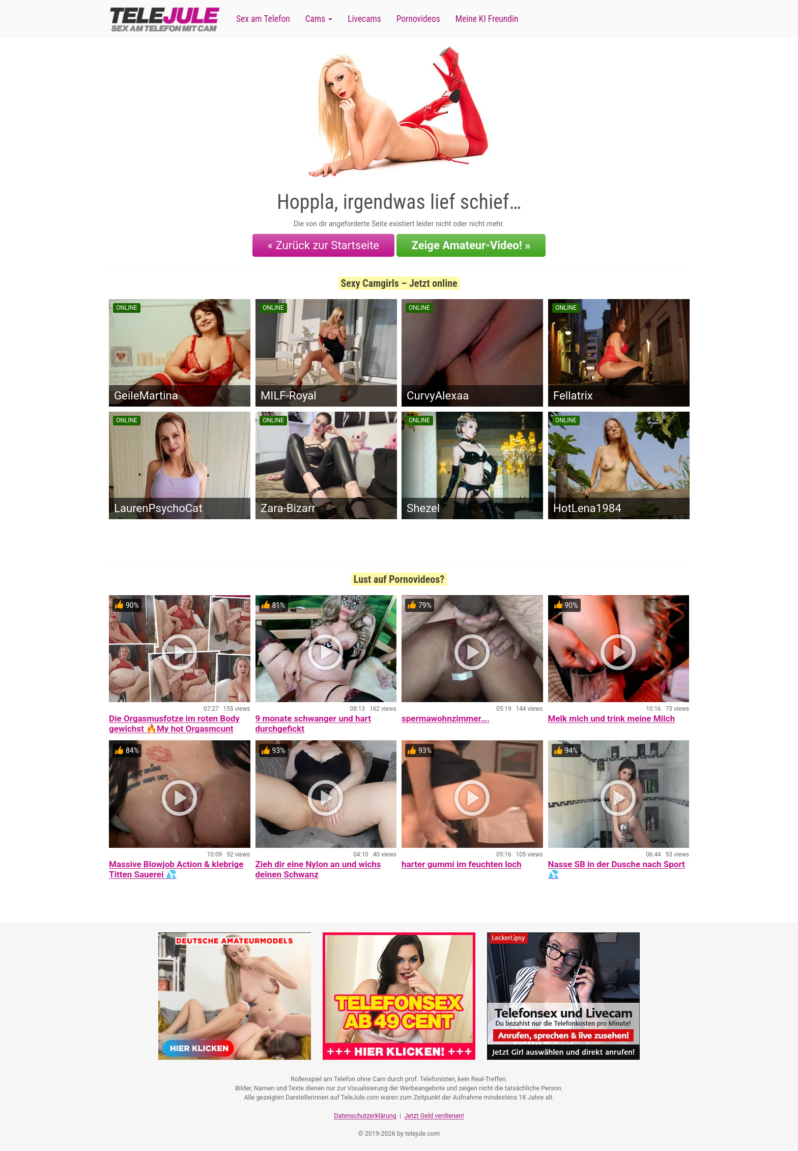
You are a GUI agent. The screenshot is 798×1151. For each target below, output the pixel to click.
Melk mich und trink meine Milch (611, 717)
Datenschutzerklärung (365, 1113)
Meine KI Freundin (487, 19)
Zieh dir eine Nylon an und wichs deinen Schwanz (318, 868)
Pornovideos (418, 19)
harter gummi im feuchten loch (462, 863)
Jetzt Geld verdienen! (434, 1113)
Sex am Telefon (263, 19)
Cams (318, 19)
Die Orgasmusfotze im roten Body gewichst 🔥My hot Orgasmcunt (174, 722)
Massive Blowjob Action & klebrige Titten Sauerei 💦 (176, 868)
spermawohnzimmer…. (446, 717)
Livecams (364, 19)
